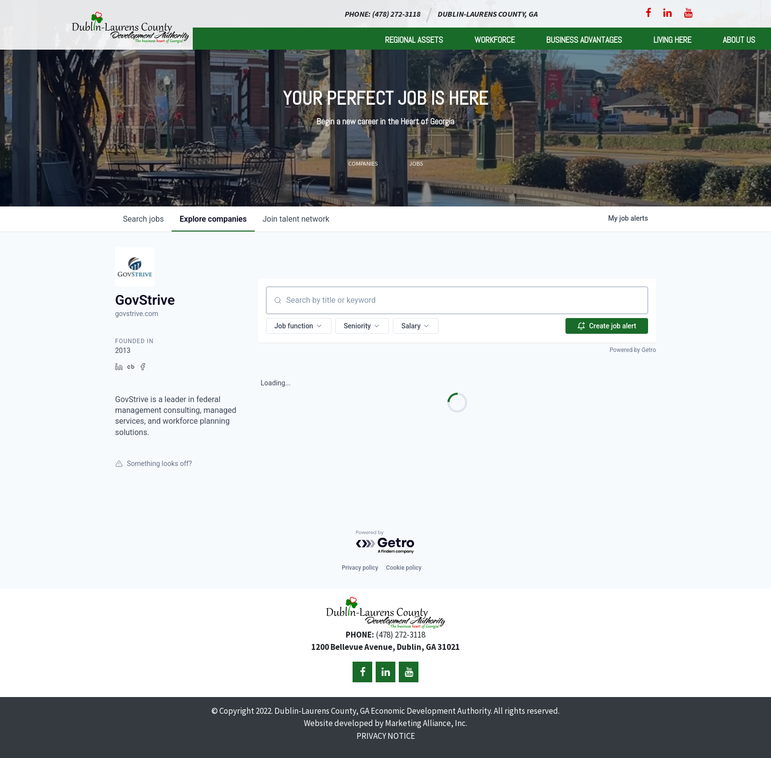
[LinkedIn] (667, 13)
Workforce (494, 39)
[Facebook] (648, 13)
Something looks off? (153, 463)
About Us (739, 39)
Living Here (672, 39)
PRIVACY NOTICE (385, 735)
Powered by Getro (633, 350)
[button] (298, 326)
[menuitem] (414, 39)
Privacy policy (360, 567)
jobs (143, 219)
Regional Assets (414, 39)
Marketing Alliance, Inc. (426, 723)
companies (212, 219)
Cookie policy (403, 567)
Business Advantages (584, 39)
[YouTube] (688, 13)
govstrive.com (136, 314)
